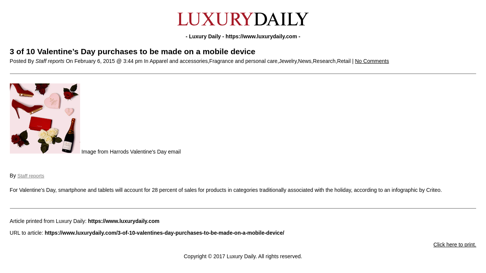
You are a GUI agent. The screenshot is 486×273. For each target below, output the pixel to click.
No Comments (372, 61)
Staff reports (30, 176)
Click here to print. (455, 245)
